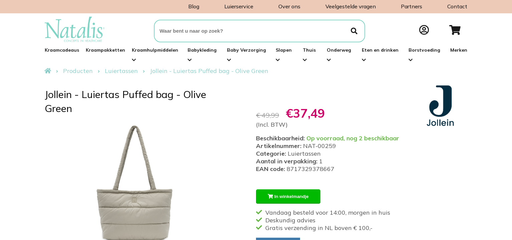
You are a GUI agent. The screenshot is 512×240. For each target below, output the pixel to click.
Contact (457, 6)
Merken (458, 50)
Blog (193, 6)
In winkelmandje (288, 196)
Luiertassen (121, 71)
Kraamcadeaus (62, 50)
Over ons (289, 6)
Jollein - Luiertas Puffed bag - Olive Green (209, 71)
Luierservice (238, 6)
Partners (411, 6)
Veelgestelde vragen (350, 6)
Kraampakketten (105, 50)
